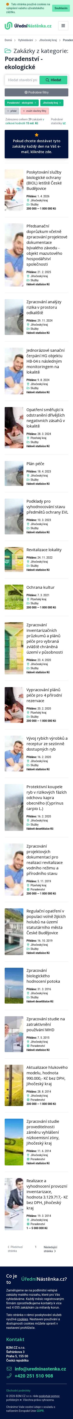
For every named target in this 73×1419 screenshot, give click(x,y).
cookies (22, 1319)
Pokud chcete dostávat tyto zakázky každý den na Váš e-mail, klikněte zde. (36, 143)
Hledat (53, 80)
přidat (12, 111)
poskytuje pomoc (49, 1396)
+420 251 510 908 (29, 1376)
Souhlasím (61, 8)
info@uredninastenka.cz (36, 1369)
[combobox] (23, 80)
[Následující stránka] (54, 1249)
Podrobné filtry (37, 92)
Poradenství (38, 889)
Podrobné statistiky (58, 121)
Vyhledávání (25, 40)
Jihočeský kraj (48, 40)
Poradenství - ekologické (21, 102)
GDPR (40, 1410)
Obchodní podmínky (18, 1390)
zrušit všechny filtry (34, 111)
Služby (35, 204)
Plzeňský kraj (38, 438)
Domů (8, 40)
